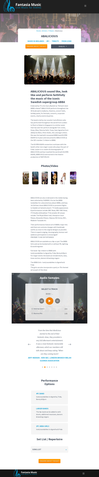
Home (38, 31)
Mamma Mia (38, 313)
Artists (44, 31)
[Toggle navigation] (85, 5)
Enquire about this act (36, 46)
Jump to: (62, 46)
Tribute (51, 31)
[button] (42, 367)
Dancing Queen (39, 309)
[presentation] (29, 344)
